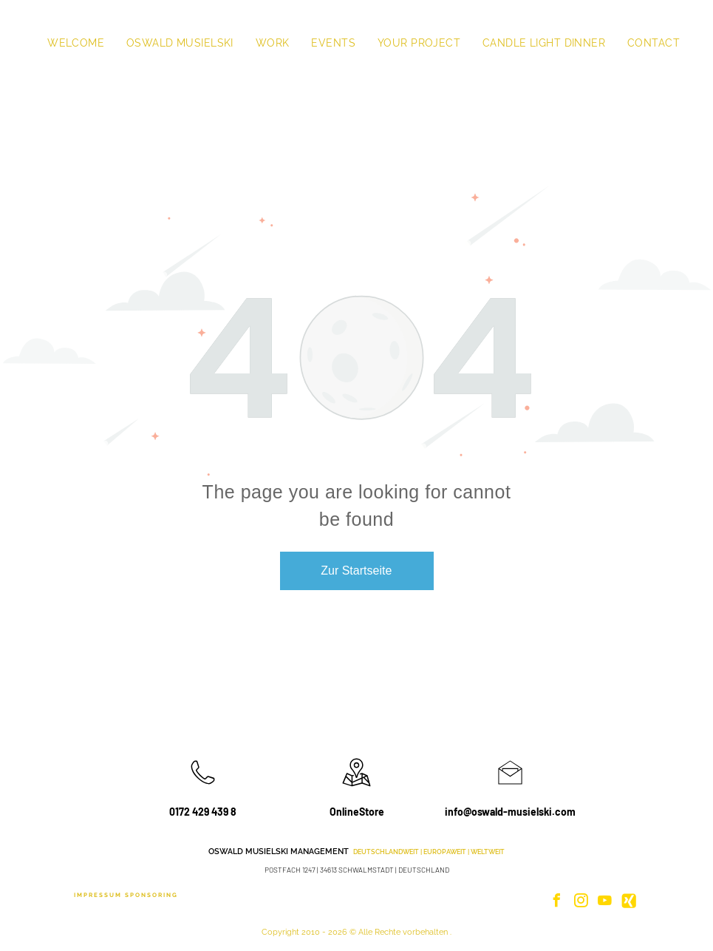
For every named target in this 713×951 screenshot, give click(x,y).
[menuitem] (75, 43)
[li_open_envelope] (510, 788)
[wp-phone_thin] (202, 788)
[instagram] (580, 902)
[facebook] (557, 902)
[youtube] (605, 902)
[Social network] (628, 902)
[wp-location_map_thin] (356, 788)
